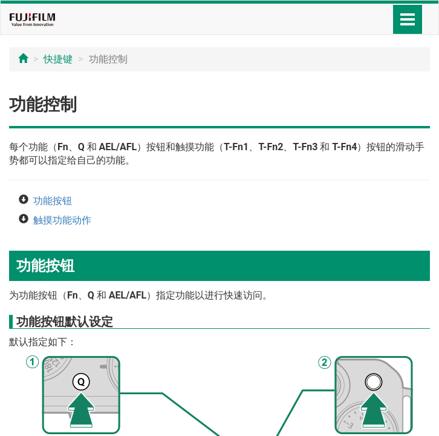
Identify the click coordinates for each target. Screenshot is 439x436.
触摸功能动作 (62, 220)
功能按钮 (52, 200)
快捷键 (58, 59)
